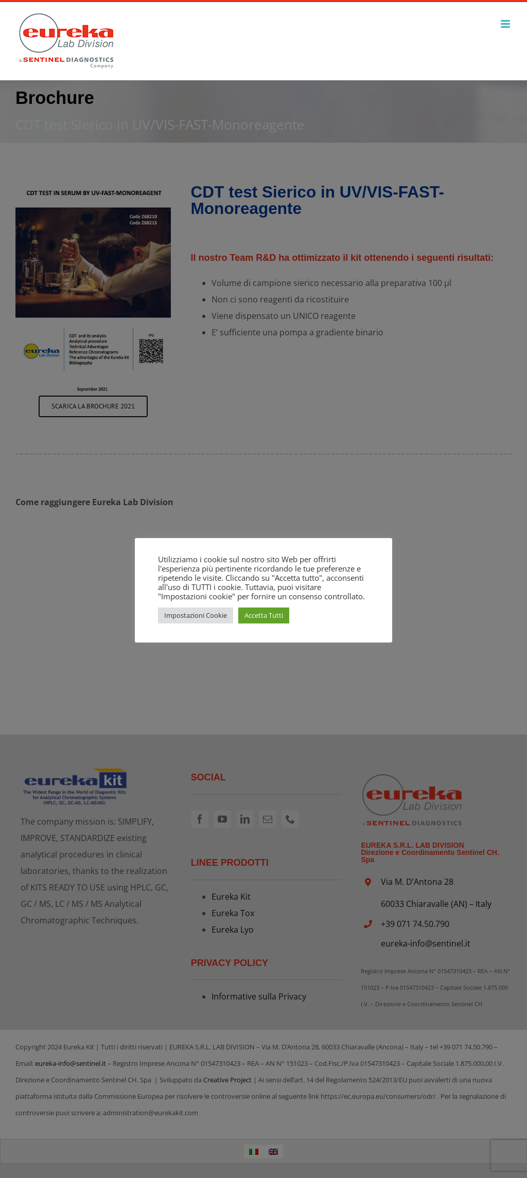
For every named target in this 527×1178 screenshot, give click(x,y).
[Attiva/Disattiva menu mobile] (506, 24)
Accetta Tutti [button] (263, 615)
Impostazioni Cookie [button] (195, 615)
